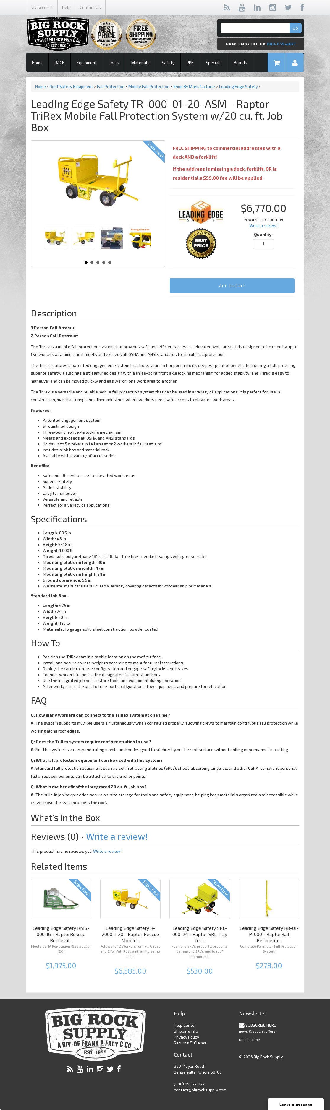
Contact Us (90, 7)
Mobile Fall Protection (148, 86)
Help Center (185, 1025)
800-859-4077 (281, 43)
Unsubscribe (249, 1039)
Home (37, 62)
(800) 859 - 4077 (189, 1083)
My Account (42, 7)
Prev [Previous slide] (52, 240)
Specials (214, 62)
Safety (168, 62)
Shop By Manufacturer (194, 86)
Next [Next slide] (143, 240)
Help (66, 7)
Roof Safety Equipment (71, 86)
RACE (59, 62)
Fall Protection (110, 86)
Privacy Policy (186, 1036)
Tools (114, 62)
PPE (190, 62)
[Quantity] (263, 244)
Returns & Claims (190, 1042)
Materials (140, 62)
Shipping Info (186, 1030)
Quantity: (263, 234)
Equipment (87, 62)
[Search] (260, 28)
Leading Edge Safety (239, 86)
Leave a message (295, 1103)
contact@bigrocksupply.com (200, 1089)
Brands (240, 62)
